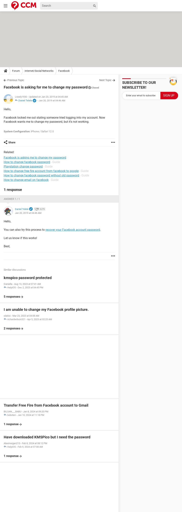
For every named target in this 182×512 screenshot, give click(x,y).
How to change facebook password (27, 162)
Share (11, 142)
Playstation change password (23, 166)
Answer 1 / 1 (12, 198)
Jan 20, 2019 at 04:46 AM (52, 100)
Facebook (64, 70)
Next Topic (105, 80)
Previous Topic (15, 80)
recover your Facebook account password (72, 229)
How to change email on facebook (26, 180)
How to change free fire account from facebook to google (41, 171)
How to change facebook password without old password (41, 175)
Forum (16, 70)
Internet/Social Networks (39, 70)
